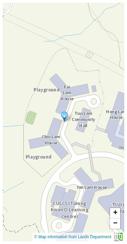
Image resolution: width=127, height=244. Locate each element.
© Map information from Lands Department (78, 237)
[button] (64, 116)
